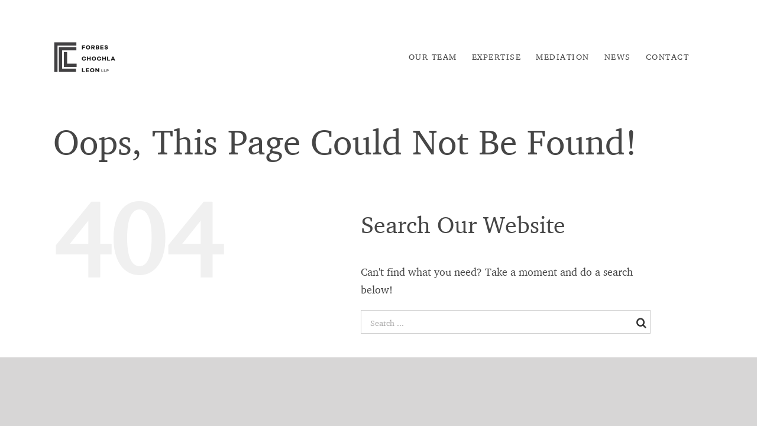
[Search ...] (497, 322)
